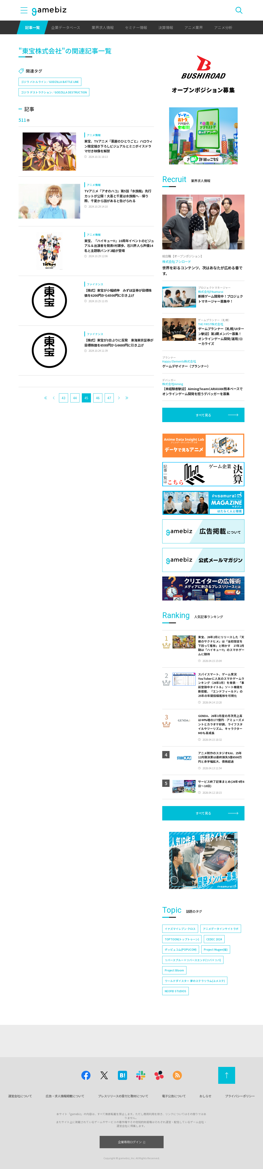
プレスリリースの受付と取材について (123, 1096)
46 (98, 397)
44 (75, 397)
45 (86, 397)
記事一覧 (32, 27)
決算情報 (165, 27)
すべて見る (203, 415)
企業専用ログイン (131, 1142)
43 (63, 397)
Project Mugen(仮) (216, 949)
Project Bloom (174, 970)
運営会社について (20, 1096)
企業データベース (65, 27)
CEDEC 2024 (214, 939)
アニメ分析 (223, 27)
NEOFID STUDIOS (175, 991)
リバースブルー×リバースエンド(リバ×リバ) (193, 960)
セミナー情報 (136, 27)
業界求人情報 (103, 27)
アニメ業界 (193, 27)
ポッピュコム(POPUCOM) (181, 949)
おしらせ (205, 1096)
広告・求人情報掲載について (65, 1096)
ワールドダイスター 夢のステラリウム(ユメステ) (195, 981)
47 (109, 397)
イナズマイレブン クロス (180, 929)
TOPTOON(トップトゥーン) (182, 939)
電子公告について (174, 1096)
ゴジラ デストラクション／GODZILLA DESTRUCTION (54, 92)
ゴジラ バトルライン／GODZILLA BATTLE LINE (50, 82)
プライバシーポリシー (240, 1096)
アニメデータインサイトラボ (221, 929)
